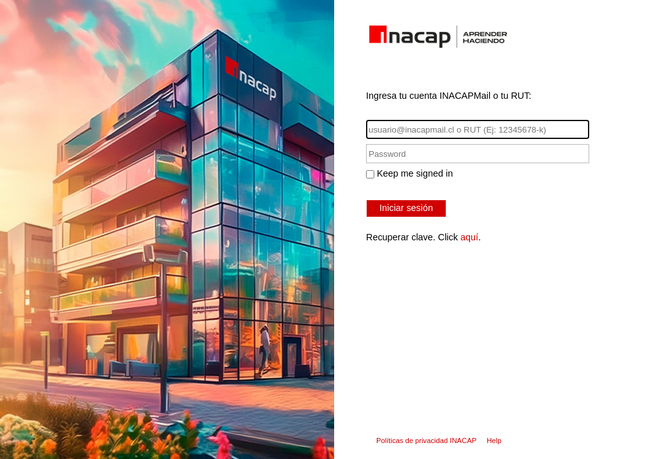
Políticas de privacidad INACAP (426, 440)
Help (494, 440)
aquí (469, 237)
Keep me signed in (415, 173)
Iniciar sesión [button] (406, 208)
